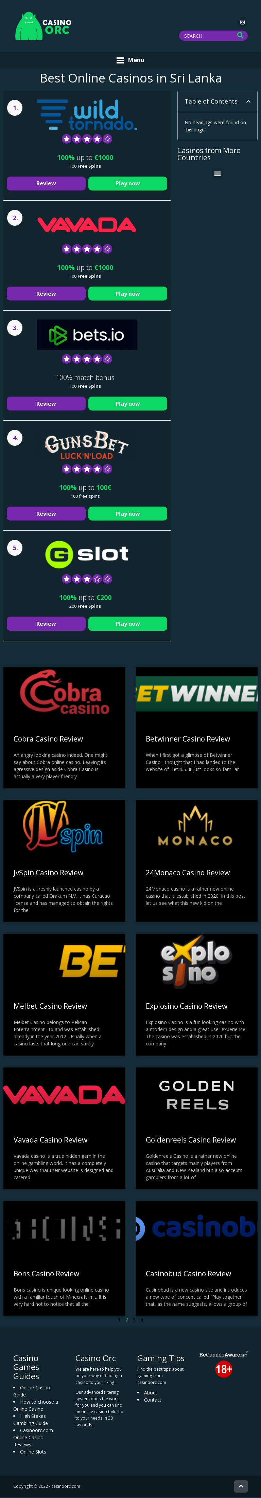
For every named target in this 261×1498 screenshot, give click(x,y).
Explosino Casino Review (186, 1007)
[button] (248, 102)
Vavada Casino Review (50, 1141)
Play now (128, 184)
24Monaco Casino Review (188, 873)
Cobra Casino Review (48, 740)
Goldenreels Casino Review (191, 1141)
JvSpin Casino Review (48, 873)
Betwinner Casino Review (188, 740)
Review (46, 184)
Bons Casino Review (46, 1274)
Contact (152, 1400)
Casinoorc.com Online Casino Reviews (33, 1438)
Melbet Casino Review (50, 1007)
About (150, 1393)
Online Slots (33, 1452)
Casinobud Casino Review (188, 1274)
